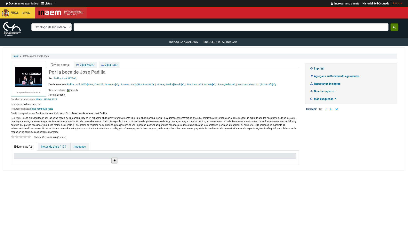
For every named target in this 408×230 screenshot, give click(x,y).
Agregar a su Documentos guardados (335, 76)
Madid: (40, 99)
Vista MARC (85, 64)
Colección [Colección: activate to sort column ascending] (78, 160)
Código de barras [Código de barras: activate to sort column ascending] (279, 160)
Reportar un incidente (325, 83)
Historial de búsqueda (376, 3)
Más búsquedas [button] (322, 98)
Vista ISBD (109, 64)
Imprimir (317, 68)
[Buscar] (394, 27)
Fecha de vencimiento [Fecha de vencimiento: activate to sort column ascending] (249, 159)
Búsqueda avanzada (183, 41)
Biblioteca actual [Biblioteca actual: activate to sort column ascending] (54, 160)
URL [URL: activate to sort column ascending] (159, 160)
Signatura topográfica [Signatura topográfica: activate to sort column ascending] (135, 159)
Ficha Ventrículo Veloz (41, 109)
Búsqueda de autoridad (220, 41)
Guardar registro (322, 91)
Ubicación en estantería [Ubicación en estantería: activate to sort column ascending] (108, 159)
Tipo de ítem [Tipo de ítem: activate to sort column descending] (23, 160)
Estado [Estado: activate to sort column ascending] (189, 160)
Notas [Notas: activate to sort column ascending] (217, 160)
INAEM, (47, 99)
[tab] (53, 147)
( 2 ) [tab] (24, 146)
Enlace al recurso (166, 189)
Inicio (16, 56)
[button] (22, 3)
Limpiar (397, 3)
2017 (54, 99)
